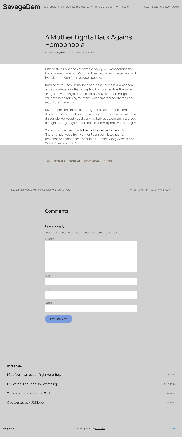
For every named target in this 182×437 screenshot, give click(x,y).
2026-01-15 (170, 374)
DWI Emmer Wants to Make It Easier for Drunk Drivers (40, 189)
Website (48, 302)
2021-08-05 (170, 393)
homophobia (59, 161)
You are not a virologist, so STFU (29, 393)
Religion (93, 52)
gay (48, 161)
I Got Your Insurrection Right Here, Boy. (34, 374)
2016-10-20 (170, 402)
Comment (50, 238)
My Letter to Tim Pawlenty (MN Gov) (150, 189)
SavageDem (21, 6)
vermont (108, 161)
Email (48, 289)
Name (48, 275)
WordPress (100, 428)
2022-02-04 (169, 384)
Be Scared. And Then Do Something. (32, 384)
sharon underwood (92, 161)
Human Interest (74, 52)
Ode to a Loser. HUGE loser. (26, 402)
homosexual (74, 161)
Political (85, 52)
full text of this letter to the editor (103, 130)
